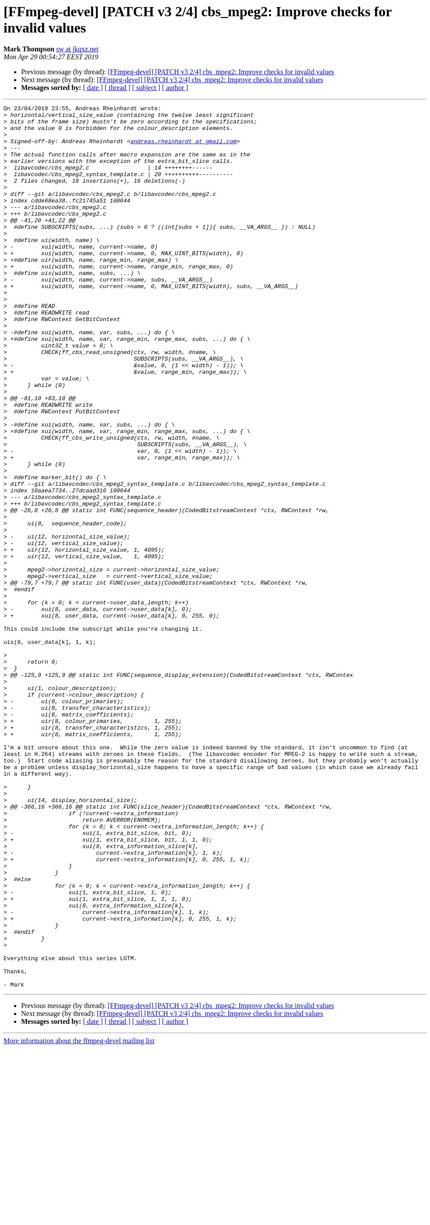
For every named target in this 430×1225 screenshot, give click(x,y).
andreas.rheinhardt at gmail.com (183, 149)
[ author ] (175, 87)
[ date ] (93, 87)
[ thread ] (117, 87)
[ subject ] (146, 87)
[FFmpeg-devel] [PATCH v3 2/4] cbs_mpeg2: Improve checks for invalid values (221, 72)
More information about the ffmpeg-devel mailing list (79, 1217)
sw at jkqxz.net (77, 49)
